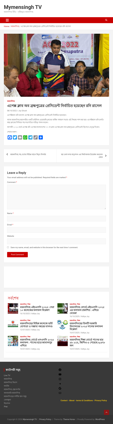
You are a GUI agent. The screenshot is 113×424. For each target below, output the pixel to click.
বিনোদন (7, 403)
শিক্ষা (28, 304)
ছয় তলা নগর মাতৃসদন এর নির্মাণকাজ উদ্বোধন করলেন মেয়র (82, 155)
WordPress (100, 419)
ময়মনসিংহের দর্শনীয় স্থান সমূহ (15, 396)
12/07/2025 (25, 330)
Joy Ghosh (22, 111)
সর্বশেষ (13, 298)
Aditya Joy (35, 314)
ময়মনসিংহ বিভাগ (10, 382)
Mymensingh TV (23, 7)
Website (10, 236)
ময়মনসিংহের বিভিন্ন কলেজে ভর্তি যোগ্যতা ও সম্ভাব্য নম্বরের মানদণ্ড (36, 325)
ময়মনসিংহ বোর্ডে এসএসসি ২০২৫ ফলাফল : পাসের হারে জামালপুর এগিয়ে (37, 342)
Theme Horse (69, 419)
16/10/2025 (25, 314)
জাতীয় (6, 386)
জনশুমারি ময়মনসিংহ (12, 393)
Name (10, 213)
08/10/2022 (12, 111)
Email (10, 225)
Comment (12, 182)
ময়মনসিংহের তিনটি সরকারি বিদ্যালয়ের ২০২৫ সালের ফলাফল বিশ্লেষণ (86, 326)
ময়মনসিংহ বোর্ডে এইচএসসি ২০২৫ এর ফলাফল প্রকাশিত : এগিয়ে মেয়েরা (87, 310)
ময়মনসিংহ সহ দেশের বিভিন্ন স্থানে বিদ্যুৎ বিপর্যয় (28, 154)
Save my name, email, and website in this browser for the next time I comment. (44, 247)
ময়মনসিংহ (11, 101)
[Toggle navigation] (7, 20)
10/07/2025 (74, 333)
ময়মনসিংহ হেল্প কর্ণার (12, 389)
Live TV (7, 375)
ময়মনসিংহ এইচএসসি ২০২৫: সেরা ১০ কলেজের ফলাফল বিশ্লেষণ (37, 309)
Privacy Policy (45, 419)
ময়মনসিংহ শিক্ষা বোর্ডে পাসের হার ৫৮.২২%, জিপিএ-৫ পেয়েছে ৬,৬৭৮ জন (87, 342)
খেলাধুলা (7, 400)
